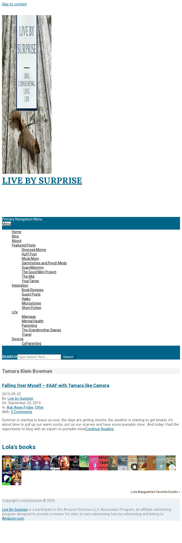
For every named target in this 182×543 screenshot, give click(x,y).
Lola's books (19, 447)
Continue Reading (99, 429)
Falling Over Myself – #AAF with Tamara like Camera (55, 385)
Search (9, 357)
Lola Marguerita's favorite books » (155, 492)
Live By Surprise (15, 509)
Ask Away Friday (20, 407)
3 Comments (21, 412)
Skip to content (14, 4)
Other (39, 407)
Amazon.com (13, 518)
